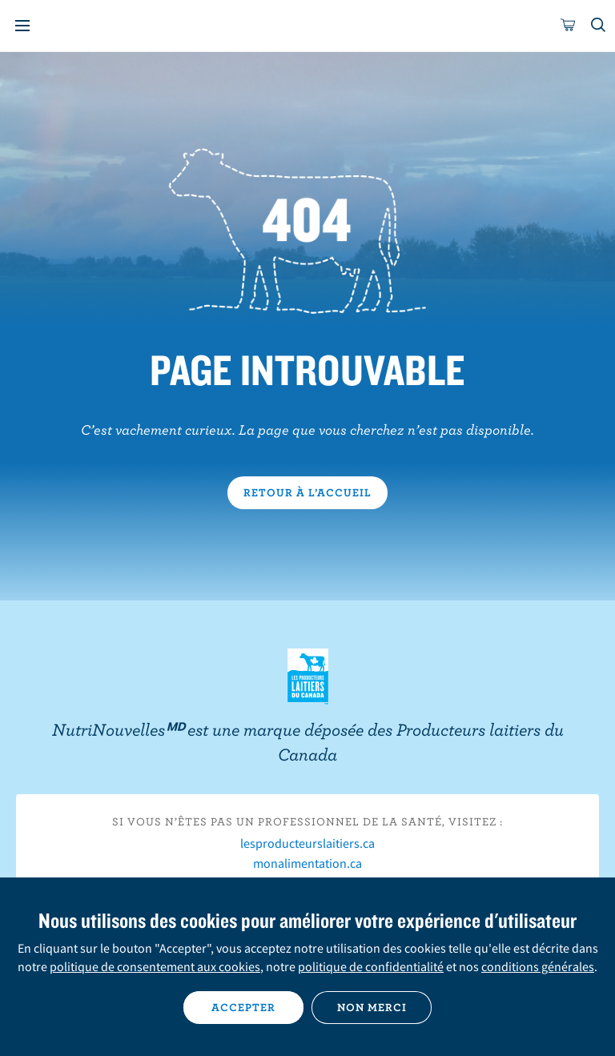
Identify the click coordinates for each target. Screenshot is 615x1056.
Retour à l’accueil (307, 492)
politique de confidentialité (371, 966)
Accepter (243, 1007)
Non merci (372, 1007)
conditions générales (537, 966)
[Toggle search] (599, 26)
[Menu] (22, 26)
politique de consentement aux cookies (155, 966)
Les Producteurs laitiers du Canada (307, 676)
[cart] (569, 26)
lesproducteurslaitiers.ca (307, 843)
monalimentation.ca (307, 863)
